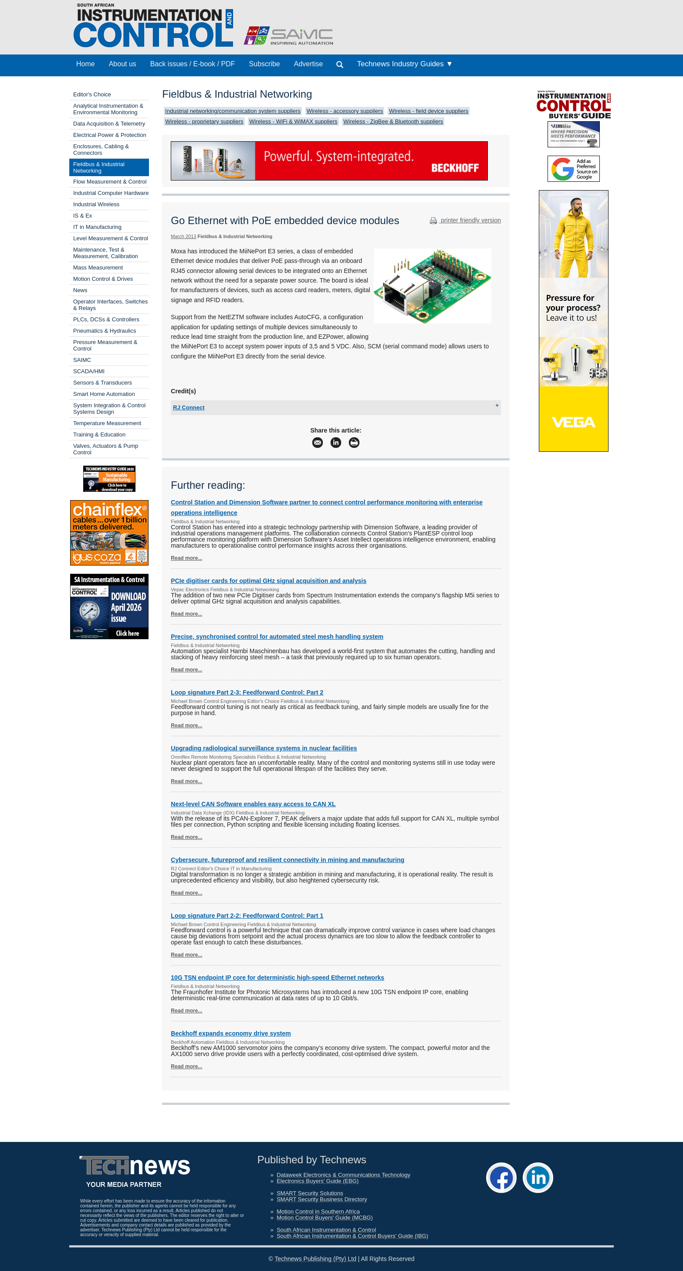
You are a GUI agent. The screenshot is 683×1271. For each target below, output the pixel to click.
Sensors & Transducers (102, 382)
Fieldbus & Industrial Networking (99, 167)
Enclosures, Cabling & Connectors (101, 149)
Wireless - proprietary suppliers (204, 121)
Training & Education (99, 434)
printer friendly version (464, 220)
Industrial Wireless (96, 204)
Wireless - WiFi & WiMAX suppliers (293, 121)
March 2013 (183, 236)
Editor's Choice (92, 94)
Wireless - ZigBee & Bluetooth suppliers (393, 121)
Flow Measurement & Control (109, 181)
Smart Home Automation (104, 394)
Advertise (308, 64)
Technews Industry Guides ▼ (405, 64)
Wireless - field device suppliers (428, 111)
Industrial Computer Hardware (111, 193)
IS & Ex (82, 215)
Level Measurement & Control (110, 238)
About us (122, 64)
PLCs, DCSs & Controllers (106, 319)
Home (85, 64)
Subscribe (264, 64)
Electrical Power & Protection (109, 135)
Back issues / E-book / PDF (192, 64)
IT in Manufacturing (97, 227)
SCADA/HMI (89, 371)
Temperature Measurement (107, 423)
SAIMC (82, 360)
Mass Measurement (98, 267)
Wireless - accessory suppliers (345, 111)
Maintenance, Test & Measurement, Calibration (105, 252)
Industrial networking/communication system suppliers (233, 111)
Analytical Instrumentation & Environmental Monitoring (108, 109)
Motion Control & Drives (103, 279)
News (80, 290)
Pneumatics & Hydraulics (104, 330)
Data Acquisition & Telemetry (109, 123)
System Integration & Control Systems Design (109, 408)
